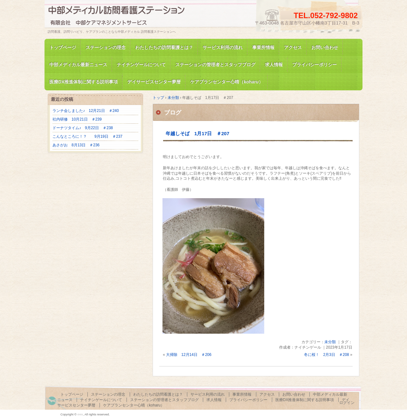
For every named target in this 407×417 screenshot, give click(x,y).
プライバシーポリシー (314, 64)
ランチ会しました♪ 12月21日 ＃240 (85, 110)
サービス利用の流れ (223, 47)
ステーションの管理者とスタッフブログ (215, 64)
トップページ (62, 47)
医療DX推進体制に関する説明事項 (304, 400)
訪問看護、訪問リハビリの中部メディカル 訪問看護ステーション (121, 17)
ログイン (347, 402)
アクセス (293, 47)
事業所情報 (263, 47)
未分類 (330, 342)
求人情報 (274, 64)
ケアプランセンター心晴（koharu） (133, 405)
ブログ (172, 112)
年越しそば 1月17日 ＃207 (197, 133)
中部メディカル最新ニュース (78, 64)
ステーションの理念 (106, 47)
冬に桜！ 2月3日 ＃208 (326, 354)
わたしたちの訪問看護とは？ (164, 47)
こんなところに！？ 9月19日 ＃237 (87, 136)
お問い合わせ (324, 47)
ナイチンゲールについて (141, 64)
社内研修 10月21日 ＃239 (77, 119)
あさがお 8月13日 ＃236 (76, 145)
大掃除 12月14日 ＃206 (188, 354)
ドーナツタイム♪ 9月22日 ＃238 (82, 128)
